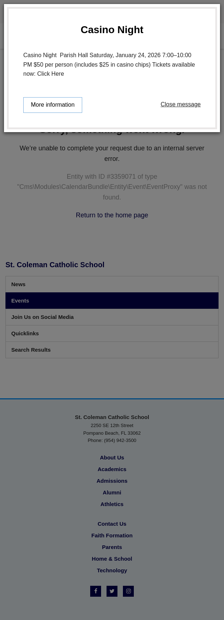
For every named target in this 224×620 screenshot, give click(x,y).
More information (53, 105)
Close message (181, 104)
